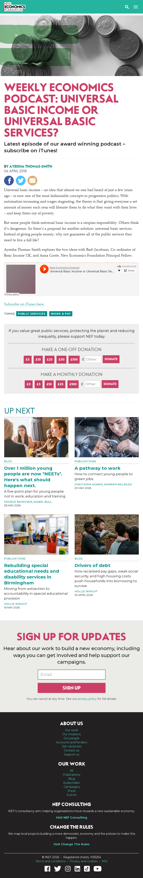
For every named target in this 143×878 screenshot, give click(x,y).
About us (71, 723)
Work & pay (61, 313)
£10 (38, 359)
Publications (85, 461)
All (71, 770)
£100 (74, 359)
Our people (71, 738)
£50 (61, 359)
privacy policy (87, 699)
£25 (49, 359)
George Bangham (18, 501)
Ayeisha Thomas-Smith (30, 166)
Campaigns (72, 787)
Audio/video (71, 783)
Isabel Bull (42, 501)
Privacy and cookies (84, 861)
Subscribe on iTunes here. (24, 304)
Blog (8, 461)
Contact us (71, 750)
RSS (105, 861)
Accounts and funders (71, 742)
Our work (71, 730)
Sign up (72, 688)
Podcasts (13, 72)
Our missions (71, 734)
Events (72, 795)
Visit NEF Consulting (71, 817)
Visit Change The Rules (71, 844)
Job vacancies (71, 746)
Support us (71, 754)
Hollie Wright (15, 603)
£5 (28, 359)
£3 (29, 384)
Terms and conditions (50, 861)
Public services (32, 313)
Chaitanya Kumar (88, 484)
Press (72, 791)
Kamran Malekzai (118, 484)
